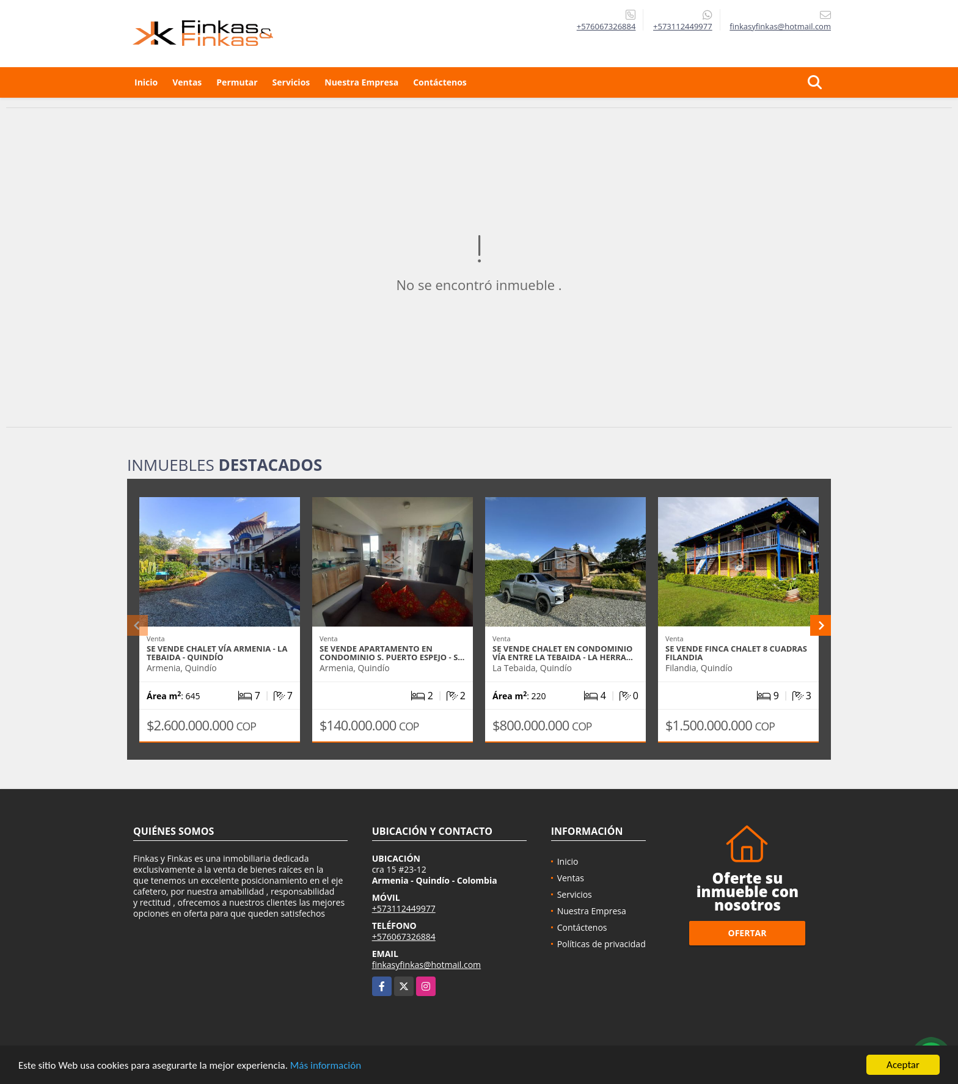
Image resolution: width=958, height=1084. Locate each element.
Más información (325, 1065)
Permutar (236, 82)
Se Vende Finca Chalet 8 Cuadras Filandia (736, 652)
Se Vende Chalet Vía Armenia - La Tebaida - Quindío (217, 652)
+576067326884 (606, 26)
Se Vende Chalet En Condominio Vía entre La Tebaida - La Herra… (562, 652)
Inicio (146, 82)
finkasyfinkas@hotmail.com (426, 964)
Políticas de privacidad (601, 944)
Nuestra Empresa (361, 82)
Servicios (291, 82)
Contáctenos (440, 82)
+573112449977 (682, 26)
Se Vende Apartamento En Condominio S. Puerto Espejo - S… (392, 652)
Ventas (187, 82)
